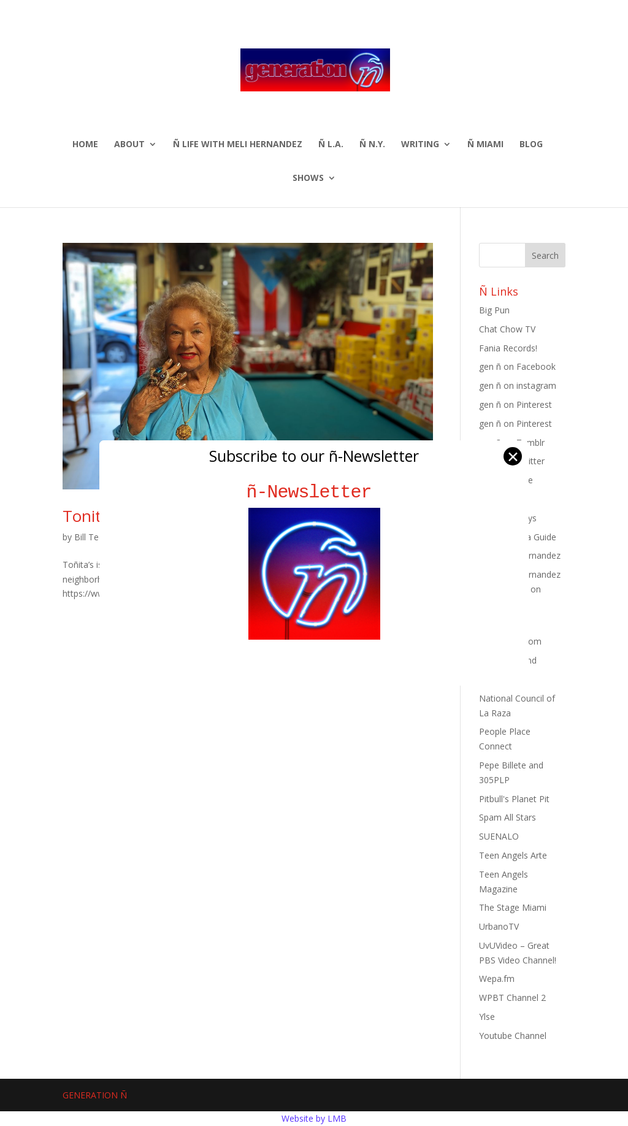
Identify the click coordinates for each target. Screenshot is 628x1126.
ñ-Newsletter (314, 492)
